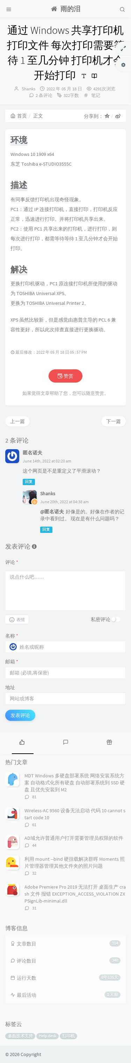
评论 (11, 562)
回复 (28, 482)
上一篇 (17, 421)
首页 (18, 116)
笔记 (95, 95)
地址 (10, 687)
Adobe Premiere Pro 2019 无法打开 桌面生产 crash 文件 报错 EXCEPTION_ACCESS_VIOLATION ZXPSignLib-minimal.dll (75, 894)
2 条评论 (44, 95)
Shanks (28, 89)
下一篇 (113, 421)
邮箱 (11, 661)
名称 (11, 636)
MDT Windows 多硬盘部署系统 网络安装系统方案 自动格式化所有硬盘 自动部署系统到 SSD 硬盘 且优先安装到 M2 (74, 782)
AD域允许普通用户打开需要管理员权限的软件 (73, 838)
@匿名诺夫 (52, 511)
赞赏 (65, 375)
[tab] (22, 741)
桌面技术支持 (20, 1036)
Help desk (47, 1036)
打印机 (68, 1036)
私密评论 (100, 619)
